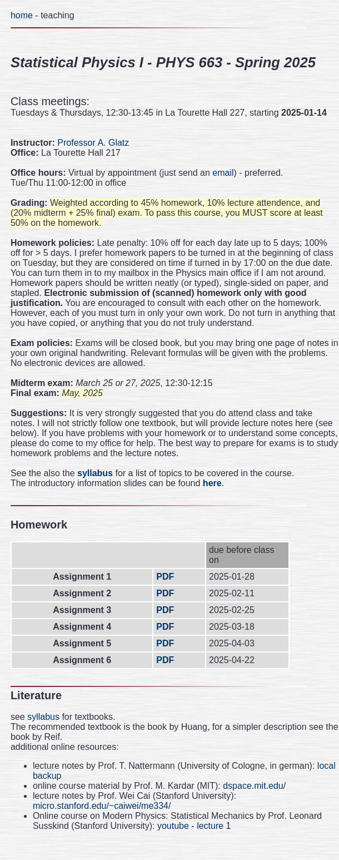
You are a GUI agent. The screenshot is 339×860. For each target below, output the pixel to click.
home (22, 15)
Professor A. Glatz (93, 142)
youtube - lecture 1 (194, 826)
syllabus (95, 473)
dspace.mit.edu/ (254, 785)
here (212, 483)
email (222, 172)
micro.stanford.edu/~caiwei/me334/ (102, 805)
